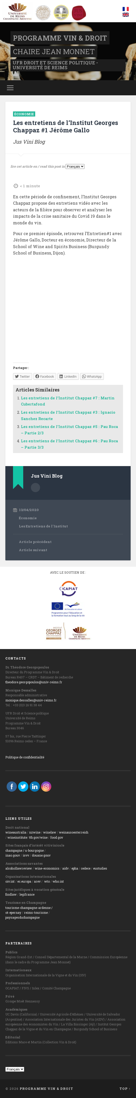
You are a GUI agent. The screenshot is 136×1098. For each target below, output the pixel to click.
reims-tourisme (36, 912)
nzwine (34, 832)
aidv (65, 868)
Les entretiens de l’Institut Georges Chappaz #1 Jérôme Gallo (65, 126)
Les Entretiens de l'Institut (43, 526)
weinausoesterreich (73, 832)
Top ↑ (124, 1089)
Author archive (35, 487)
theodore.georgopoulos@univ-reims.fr (33, 682)
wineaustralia (15, 832)
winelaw (49, 832)
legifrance (26, 894)
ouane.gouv (42, 855)
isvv (26, 855)
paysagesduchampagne (22, 917)
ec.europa (24, 881)
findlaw (11, 894)
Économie (24, 114)
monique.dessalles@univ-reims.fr (31, 700)
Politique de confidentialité (24, 757)
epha (74, 868)
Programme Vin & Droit (59, 37)
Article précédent (35, 541)
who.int (58, 881)
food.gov (56, 837)
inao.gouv (12, 855)
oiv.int (10, 881)
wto (47, 881)
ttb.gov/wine (38, 837)
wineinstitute (17, 837)
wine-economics (47, 868)
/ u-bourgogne (33, 850)
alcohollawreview (18, 868)
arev (37, 881)
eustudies (100, 868)
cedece (85, 868)
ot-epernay (13, 912)
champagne (13, 850)
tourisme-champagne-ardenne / (29, 908)
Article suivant (33, 550)
